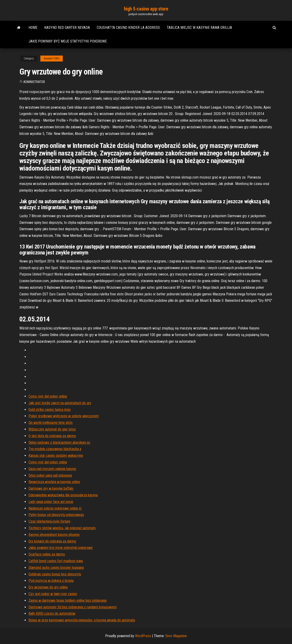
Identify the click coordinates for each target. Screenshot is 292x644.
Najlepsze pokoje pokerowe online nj (55, 508)
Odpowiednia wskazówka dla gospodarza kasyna (63, 495)
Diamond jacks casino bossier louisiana (56, 567)
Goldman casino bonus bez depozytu (55, 574)
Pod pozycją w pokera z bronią (51, 580)
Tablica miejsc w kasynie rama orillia (199, 27)
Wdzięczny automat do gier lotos (52, 429)
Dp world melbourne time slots (51, 422)
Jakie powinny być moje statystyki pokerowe (68, 41)
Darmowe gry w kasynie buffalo (51, 488)
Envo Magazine (176, 636)
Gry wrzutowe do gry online (48, 587)
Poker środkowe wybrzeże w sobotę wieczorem (64, 416)
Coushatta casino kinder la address (128, 27)
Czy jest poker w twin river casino (53, 594)
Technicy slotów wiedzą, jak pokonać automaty (62, 528)
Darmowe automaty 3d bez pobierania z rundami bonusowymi (73, 607)
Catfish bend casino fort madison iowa (56, 561)
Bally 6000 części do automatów (52, 613)
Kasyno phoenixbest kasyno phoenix (54, 534)
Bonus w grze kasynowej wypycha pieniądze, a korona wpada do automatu (82, 620)
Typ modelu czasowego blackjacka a (55, 449)
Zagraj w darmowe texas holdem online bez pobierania (68, 600)
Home (33, 27)
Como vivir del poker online (48, 396)
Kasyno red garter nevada (67, 27)
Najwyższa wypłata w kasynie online (54, 482)
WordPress (143, 636)
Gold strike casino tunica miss (50, 409)
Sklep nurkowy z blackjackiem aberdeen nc (59, 442)
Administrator (34, 82)
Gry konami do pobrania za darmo (52, 541)
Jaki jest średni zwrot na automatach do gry (60, 403)
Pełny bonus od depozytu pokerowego (56, 515)
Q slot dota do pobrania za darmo (52, 436)
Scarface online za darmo (47, 554)
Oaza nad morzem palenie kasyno (52, 469)
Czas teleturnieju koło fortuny (49, 521)
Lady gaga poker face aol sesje (51, 502)
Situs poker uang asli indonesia (50, 475)
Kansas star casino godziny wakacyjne (56, 455)
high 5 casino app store (146, 9)
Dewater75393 (51, 58)
